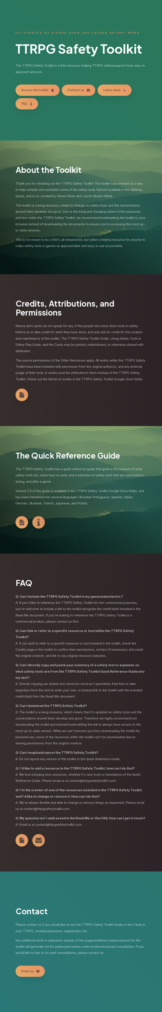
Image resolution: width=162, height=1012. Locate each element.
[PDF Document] (22, 523)
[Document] (22, 395)
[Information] (38, 523)
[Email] (38, 841)
